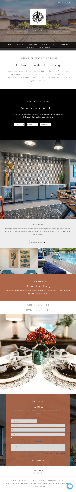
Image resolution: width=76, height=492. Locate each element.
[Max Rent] (32, 127)
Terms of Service (60, 456)
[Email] (38, 432)
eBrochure (54, 45)
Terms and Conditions (39, 482)
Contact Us (66, 45)
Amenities (17, 45)
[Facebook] (34, 475)
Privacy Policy (47, 456)
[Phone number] (38, 436)
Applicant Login (26, 482)
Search (58, 127)
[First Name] (24, 423)
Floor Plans (28, 45)
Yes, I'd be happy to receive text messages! (31, 440)
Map (45, 45)
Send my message (38, 462)
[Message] (38, 449)
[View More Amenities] (38, 244)
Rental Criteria (38, 49)
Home (8, 45)
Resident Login (15, 482)
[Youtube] (41, 475)
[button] (68, 2)
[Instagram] (38, 475)
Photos (38, 45)
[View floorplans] (38, 30)
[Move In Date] (45, 127)
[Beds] (19, 127)
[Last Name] (38, 427)
